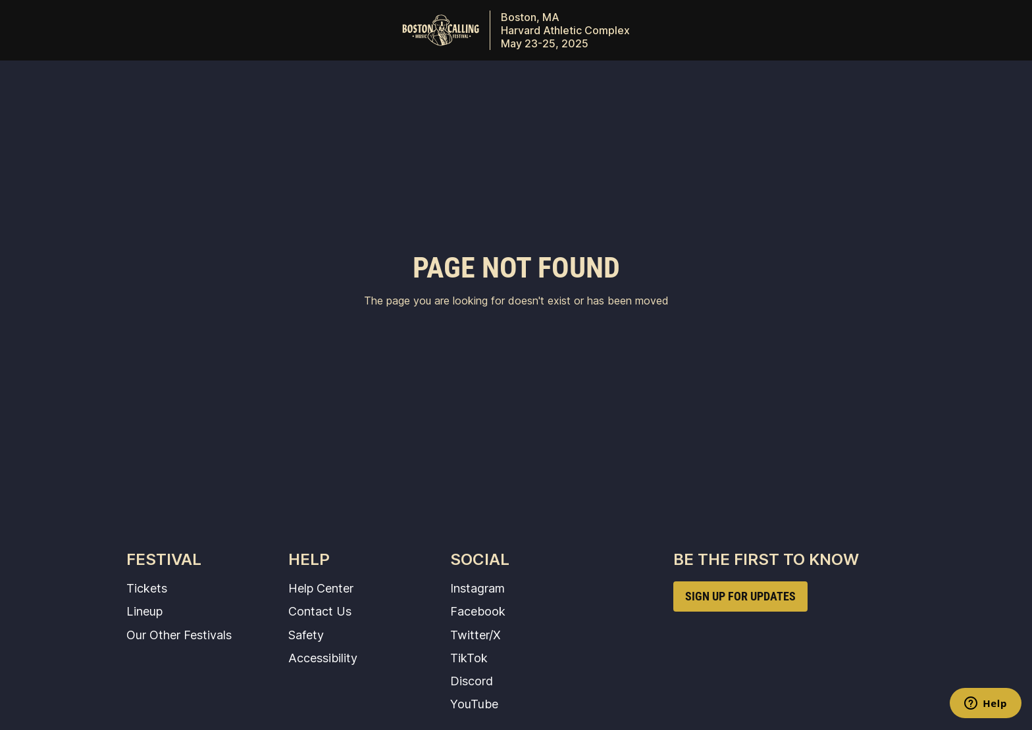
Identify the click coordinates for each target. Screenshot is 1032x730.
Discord (471, 681)
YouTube (474, 704)
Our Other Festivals (179, 635)
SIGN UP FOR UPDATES (740, 596)
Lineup (144, 611)
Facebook (477, 611)
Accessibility (322, 658)
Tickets (146, 588)
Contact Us (319, 611)
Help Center (320, 588)
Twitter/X (475, 635)
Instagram (477, 588)
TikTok (469, 658)
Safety (306, 635)
